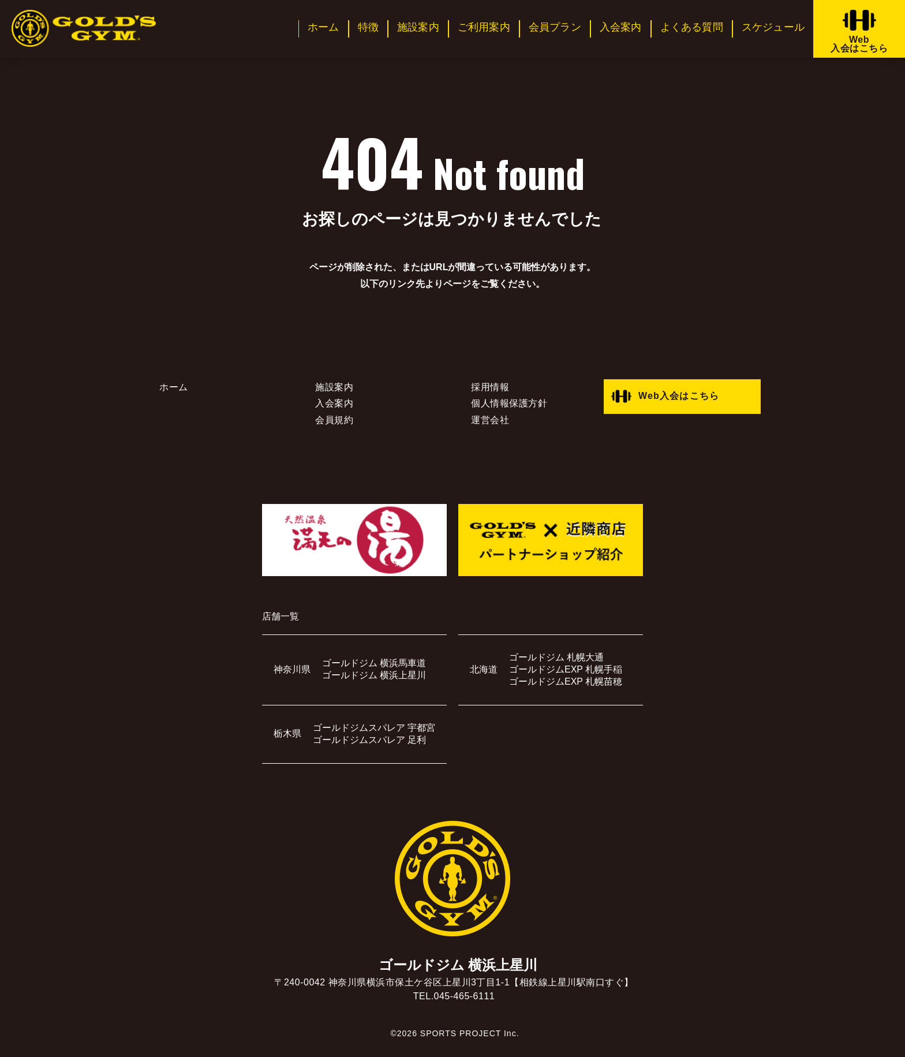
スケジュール (773, 27)
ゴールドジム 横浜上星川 (374, 675)
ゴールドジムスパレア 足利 (369, 740)
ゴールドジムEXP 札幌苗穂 (565, 681)
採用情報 (490, 387)
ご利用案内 (484, 27)
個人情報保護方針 (509, 403)
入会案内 (621, 27)
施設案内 (418, 27)
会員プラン (555, 27)
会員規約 (334, 420)
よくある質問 (691, 27)
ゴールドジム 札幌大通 (556, 657)
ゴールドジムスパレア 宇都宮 (374, 728)
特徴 (368, 27)
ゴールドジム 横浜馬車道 (374, 663)
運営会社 (490, 420)
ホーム (323, 27)
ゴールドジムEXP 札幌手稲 (565, 669)
